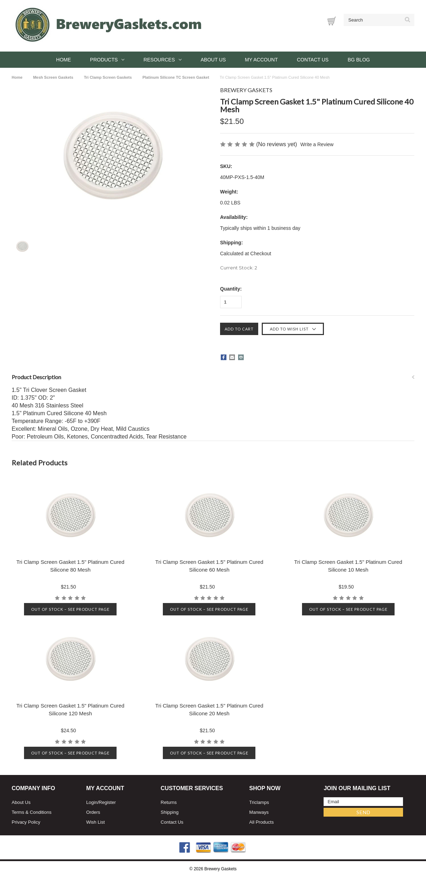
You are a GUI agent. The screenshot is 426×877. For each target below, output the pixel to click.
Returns (169, 802)
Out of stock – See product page (70, 609)
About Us (213, 59)
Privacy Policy (26, 822)
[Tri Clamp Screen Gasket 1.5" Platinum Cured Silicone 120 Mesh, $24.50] (70, 659)
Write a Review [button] (316, 144)
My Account (261, 59)
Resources (162, 59)
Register (107, 802)
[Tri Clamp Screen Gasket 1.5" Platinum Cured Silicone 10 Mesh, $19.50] (348, 516)
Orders (93, 812)
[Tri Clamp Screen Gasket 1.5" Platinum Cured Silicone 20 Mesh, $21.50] (209, 659)
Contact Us (313, 59)
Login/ (92, 802)
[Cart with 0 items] (331, 21)
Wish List (95, 822)
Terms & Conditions (32, 812)
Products (107, 59)
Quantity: (231, 289)
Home (63, 59)
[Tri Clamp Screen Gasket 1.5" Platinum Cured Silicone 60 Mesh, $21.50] (209, 516)
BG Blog (359, 59)
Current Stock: (238, 267)
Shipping (170, 812)
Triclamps (259, 802)
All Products (261, 822)
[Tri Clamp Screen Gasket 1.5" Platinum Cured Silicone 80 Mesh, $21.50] (70, 516)
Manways (259, 812)
